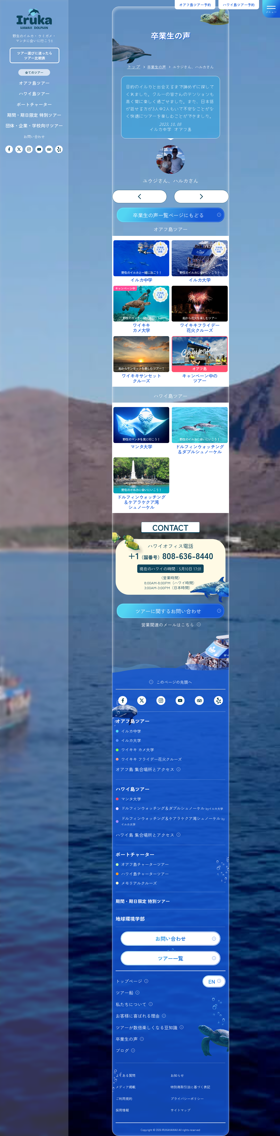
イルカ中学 (131, 731)
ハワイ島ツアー (34, 93)
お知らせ (177, 1075)
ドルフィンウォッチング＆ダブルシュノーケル (172, 808)
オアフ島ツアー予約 (195, 4)
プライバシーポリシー (187, 1098)
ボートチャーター (34, 104)
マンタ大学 (131, 799)
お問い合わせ (34, 136)
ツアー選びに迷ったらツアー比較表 (34, 55)
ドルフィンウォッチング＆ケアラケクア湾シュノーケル (173, 820)
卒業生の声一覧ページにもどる (168, 215)
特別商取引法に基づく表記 (190, 1087)
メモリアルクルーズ (139, 883)
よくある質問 (125, 1075)
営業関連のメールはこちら (167, 624)
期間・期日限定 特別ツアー (34, 115)
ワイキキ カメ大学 (137, 749)
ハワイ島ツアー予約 (239, 4)
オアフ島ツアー (34, 83)
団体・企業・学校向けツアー (34, 125)
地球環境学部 (130, 918)
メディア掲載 (125, 1087)
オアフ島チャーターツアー (145, 864)
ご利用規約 (124, 1098)
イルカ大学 (131, 740)
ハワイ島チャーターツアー (145, 874)
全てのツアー (34, 72)
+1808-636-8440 (170, 556)
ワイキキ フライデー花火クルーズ (151, 759)
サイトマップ (180, 1110)
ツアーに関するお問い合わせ (168, 611)
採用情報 (122, 1110)
